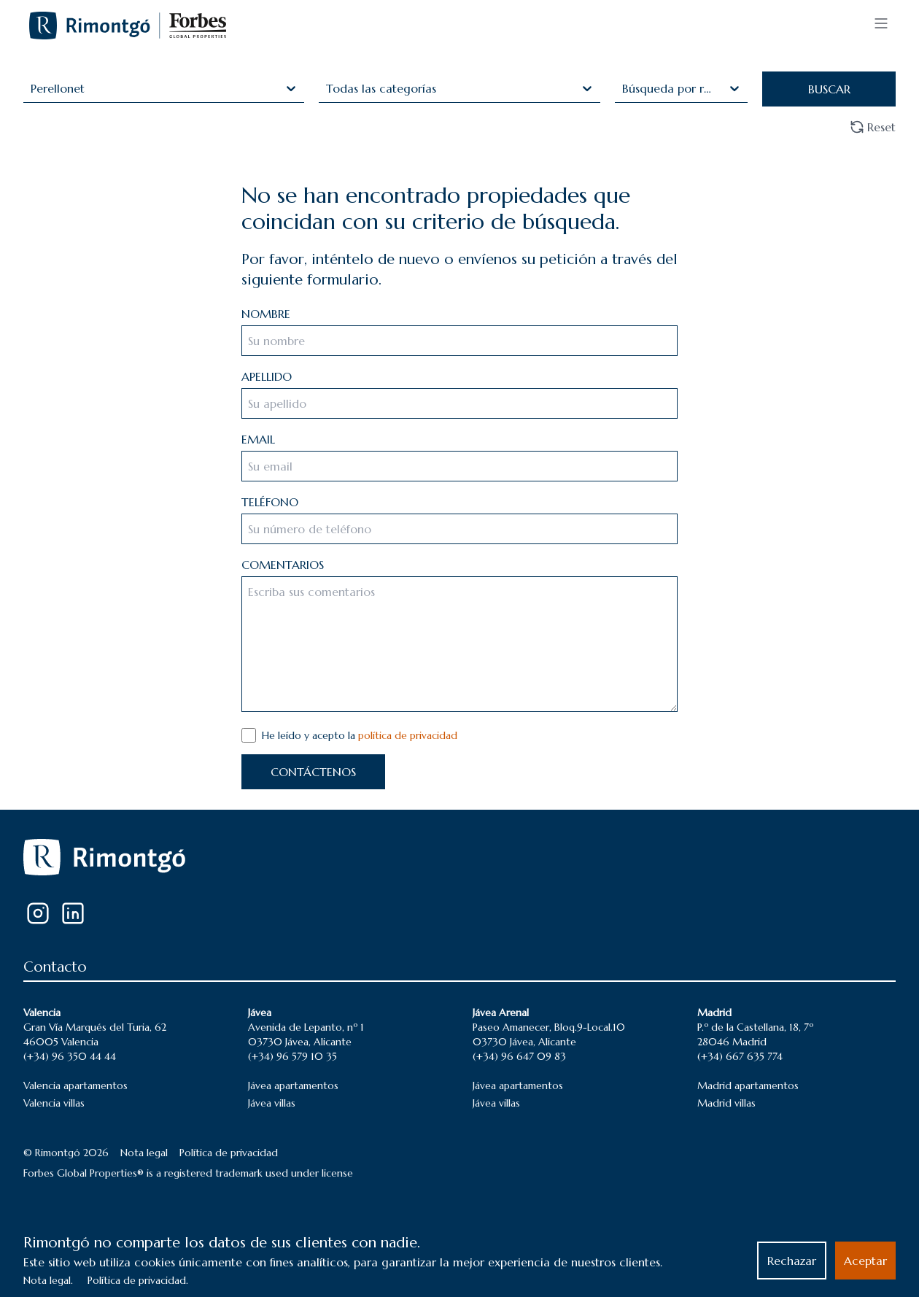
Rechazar (791, 1260)
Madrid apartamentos (748, 1085)
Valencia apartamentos (75, 1085)
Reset (873, 127)
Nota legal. (48, 1280)
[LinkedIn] (73, 913)
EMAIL (258, 439)
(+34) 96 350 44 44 (69, 1056)
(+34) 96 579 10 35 (292, 1056)
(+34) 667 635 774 (740, 1056)
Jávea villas (271, 1103)
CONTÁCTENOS (313, 771)
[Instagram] (38, 913)
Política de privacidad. (138, 1280)
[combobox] (32, 88)
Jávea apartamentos (293, 1085)
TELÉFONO (269, 502)
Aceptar (865, 1260)
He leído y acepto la (359, 735)
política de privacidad (407, 735)
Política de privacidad (228, 1152)
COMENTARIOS (282, 564)
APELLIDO (266, 376)
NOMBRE (265, 313)
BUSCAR (829, 89)
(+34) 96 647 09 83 (519, 1056)
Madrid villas (726, 1103)
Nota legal (144, 1152)
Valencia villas (54, 1103)
